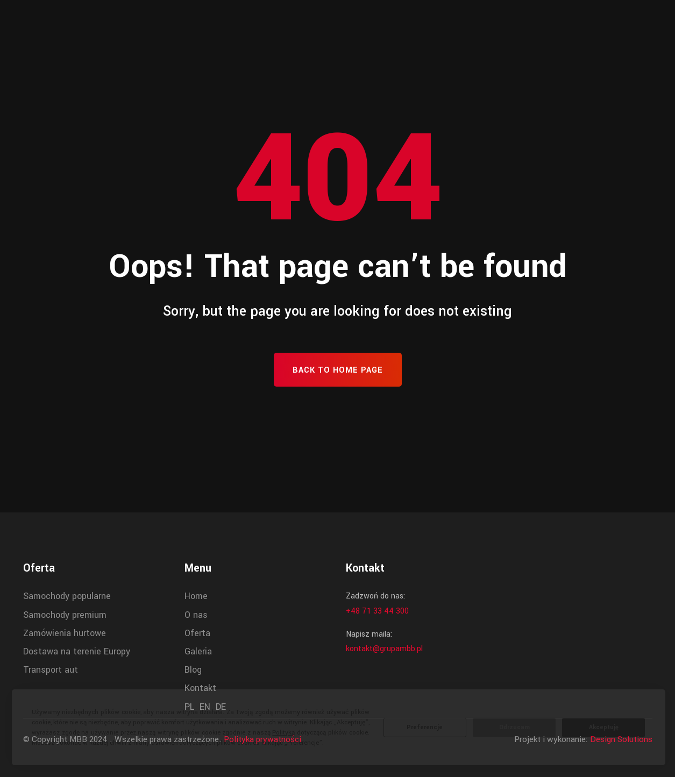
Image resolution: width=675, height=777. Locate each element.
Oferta (197, 633)
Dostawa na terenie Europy (76, 651)
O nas (196, 615)
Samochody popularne (67, 596)
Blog (193, 670)
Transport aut (50, 670)
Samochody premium (64, 615)
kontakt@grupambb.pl (384, 648)
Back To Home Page (338, 370)
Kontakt (200, 688)
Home (196, 596)
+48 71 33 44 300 (377, 611)
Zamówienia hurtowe (64, 633)
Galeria (198, 651)
